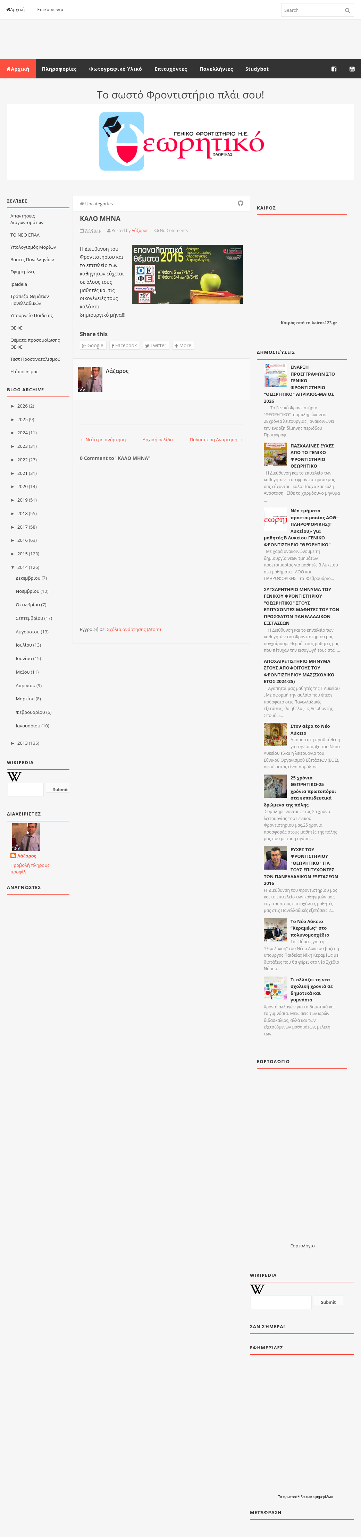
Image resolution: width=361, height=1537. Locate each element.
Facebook (124, 345)
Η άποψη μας (24, 371)
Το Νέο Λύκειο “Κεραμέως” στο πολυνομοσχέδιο (310, 928)
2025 (22, 419)
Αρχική (15, 9)
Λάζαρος (26, 856)
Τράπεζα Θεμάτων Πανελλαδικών (29, 299)
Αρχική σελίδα (158, 439)
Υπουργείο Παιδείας (31, 315)
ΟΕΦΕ (16, 328)
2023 (22, 446)
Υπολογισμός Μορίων (33, 247)
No (162, 230)
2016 (22, 540)
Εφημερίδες (22, 271)
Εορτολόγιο (302, 1246)
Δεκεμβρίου (28, 578)
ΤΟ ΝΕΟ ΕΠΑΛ (25, 235)
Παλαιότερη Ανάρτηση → (216, 439)
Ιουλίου (24, 645)
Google (92, 345)
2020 (22, 486)
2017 (22, 527)
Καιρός (288, 323)
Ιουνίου (24, 658)
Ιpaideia (18, 284)
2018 (22, 513)
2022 (22, 459)
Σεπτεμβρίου (29, 618)
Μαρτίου (25, 698)
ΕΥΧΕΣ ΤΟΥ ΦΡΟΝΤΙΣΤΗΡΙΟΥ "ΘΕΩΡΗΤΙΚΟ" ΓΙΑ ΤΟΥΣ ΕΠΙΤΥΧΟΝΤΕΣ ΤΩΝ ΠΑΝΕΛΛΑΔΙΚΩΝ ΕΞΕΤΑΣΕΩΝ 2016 (301, 866)
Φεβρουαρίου (30, 712)
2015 (22, 553)
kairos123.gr (324, 323)
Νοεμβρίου (28, 591)
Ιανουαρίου (28, 726)
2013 (22, 743)
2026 (22, 406)
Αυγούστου (28, 632)
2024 (22, 432)
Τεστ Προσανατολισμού (35, 359)
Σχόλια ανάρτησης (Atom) (134, 629)
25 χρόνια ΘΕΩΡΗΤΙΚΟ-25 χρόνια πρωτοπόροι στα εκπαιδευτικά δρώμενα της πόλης (300, 791)
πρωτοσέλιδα (294, 1496)
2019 (22, 500)
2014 (22, 567)
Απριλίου (25, 685)
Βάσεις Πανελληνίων (32, 259)
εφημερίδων (323, 1496)
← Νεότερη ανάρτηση (103, 439)
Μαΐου (23, 672)
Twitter (155, 345)
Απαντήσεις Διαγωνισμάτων (26, 219)
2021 (22, 473)
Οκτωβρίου (28, 604)
